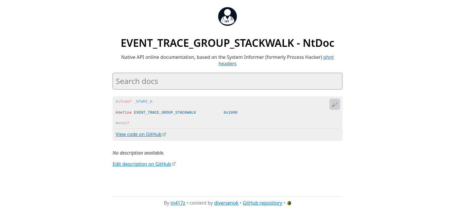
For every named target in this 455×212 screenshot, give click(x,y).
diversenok (226, 203)
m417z (178, 203)
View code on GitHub (138, 134)
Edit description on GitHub (142, 163)
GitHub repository (262, 203)
